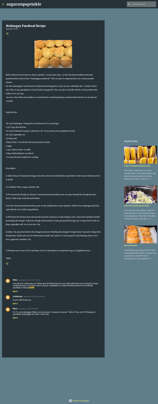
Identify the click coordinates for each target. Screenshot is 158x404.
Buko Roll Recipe (130, 245)
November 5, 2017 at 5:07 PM (28, 308)
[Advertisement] (53, 377)
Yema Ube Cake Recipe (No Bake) (136, 206)
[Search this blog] (143, 4)
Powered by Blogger (79, 401)
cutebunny (17, 296)
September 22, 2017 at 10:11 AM (29, 280)
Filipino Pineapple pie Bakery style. (137, 166)
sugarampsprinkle (24, 4)
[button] (7, 33)
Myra (15, 308)
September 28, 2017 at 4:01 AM (33, 296)
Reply (15, 291)
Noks (15, 280)
